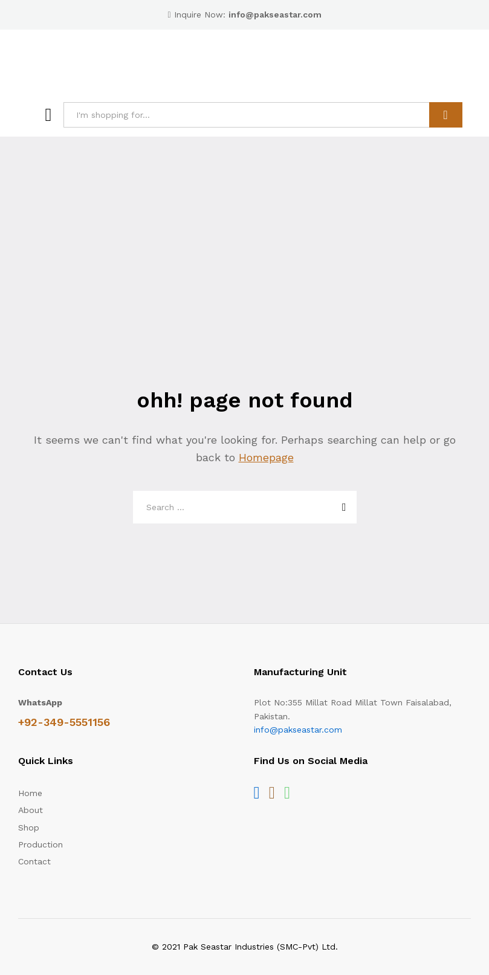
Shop (28, 827)
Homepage (266, 457)
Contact (34, 861)
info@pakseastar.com (298, 729)
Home (30, 793)
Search (445, 115)
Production (40, 844)
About (30, 810)
